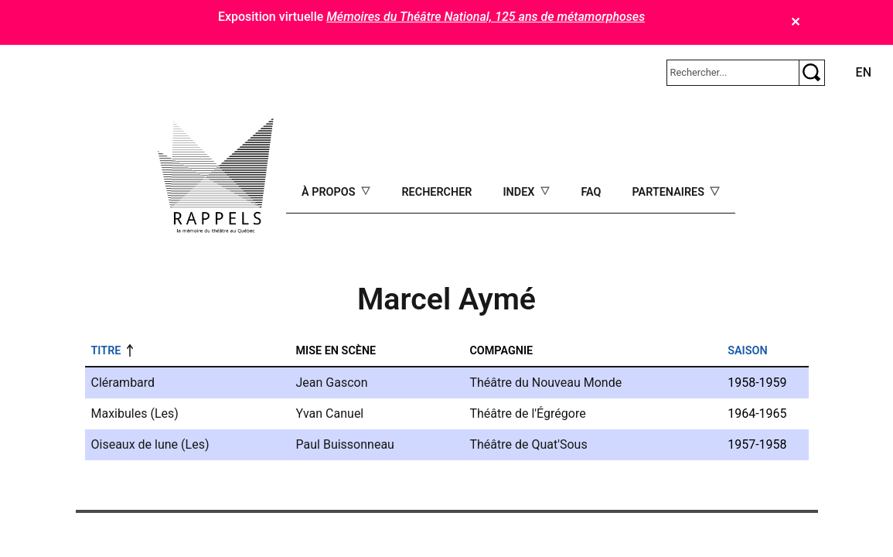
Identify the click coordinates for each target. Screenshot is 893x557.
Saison (747, 350)
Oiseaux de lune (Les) (150, 444)
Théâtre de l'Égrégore (527, 413)
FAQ (591, 192)
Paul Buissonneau (345, 444)
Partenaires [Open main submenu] (669, 192)
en (863, 72)
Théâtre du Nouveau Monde (545, 382)
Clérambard (123, 382)
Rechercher (436, 192)
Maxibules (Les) (135, 413)
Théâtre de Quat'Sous (528, 444)
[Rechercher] (732, 73)
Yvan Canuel (330, 413)
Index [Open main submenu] (520, 192)
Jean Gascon (332, 382)
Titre (106, 350)
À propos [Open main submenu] (330, 192)
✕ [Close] (795, 22)
